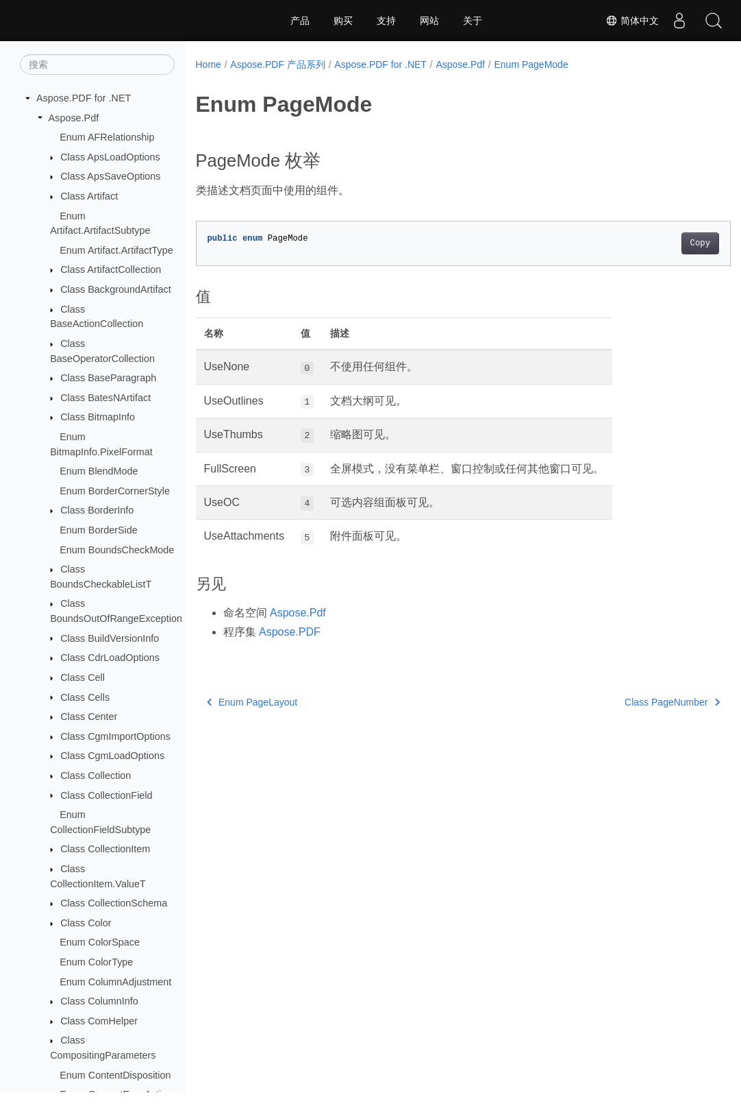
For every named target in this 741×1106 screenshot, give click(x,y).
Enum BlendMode (99, 471)
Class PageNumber (635, 702)
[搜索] (97, 64)
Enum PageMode (531, 64)
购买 (343, 20)
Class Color (85, 922)
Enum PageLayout (252, 702)
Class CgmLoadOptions (112, 755)
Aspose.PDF (290, 632)
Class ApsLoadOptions (110, 157)
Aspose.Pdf (74, 117)
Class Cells (85, 697)
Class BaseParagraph (108, 377)
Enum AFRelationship (107, 137)
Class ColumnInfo (99, 1001)
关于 (472, 20)
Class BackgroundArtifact (115, 289)
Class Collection (95, 775)
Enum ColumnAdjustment (115, 981)
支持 (386, 20)
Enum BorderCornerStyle (115, 490)
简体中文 (632, 20)
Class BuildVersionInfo (109, 638)
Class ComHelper (99, 1020)
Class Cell (82, 677)
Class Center (88, 716)
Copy (663, 243)
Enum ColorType (96, 962)
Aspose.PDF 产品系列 (277, 64)
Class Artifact (89, 196)
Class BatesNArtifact (105, 397)
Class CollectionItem (105, 848)
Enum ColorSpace (100, 942)
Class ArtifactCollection (110, 269)
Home (208, 64)
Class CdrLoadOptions (110, 657)
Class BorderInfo (97, 510)
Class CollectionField (106, 795)
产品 (300, 20)
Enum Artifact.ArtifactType (116, 250)
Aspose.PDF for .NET (83, 98)
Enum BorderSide (99, 530)
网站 (429, 20)
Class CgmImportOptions (115, 736)
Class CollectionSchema (113, 903)
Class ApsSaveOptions (110, 176)
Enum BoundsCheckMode (117, 549)
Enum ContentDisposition (115, 1075)
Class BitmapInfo (97, 416)
